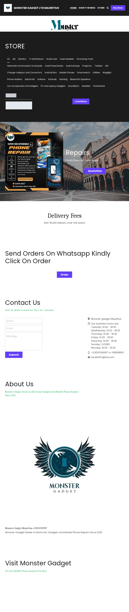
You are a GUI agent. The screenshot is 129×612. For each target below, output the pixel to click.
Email (9, 324)
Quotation (95, 170)
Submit (14, 351)
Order (64, 270)
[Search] (108, 8)
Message (11, 332)
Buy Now (118, 7)
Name (9, 316)
